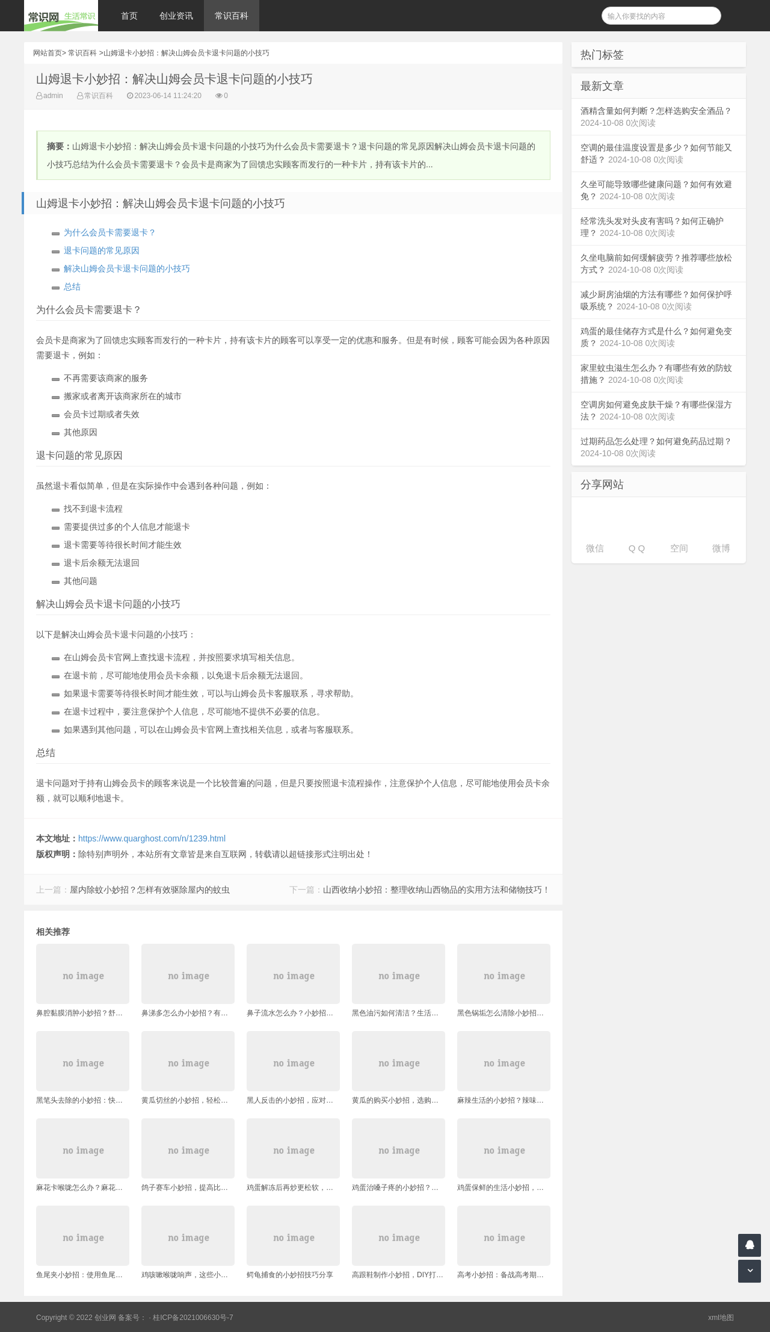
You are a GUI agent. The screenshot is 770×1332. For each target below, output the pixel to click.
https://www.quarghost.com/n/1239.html (152, 838)
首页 (129, 15)
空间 (679, 548)
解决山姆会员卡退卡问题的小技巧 (127, 268)
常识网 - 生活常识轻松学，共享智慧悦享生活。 (61, 15)
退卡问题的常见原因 (102, 250)
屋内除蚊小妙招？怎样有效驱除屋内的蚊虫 (150, 889)
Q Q (637, 548)
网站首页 (47, 53)
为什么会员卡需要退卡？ (110, 232)
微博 (721, 548)
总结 (72, 286)
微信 (595, 548)
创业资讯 (176, 15)
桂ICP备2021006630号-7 (193, 1317)
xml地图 (721, 1317)
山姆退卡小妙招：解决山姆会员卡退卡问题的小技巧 (186, 53)
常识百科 (231, 15)
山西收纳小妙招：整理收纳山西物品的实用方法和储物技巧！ (436, 889)
